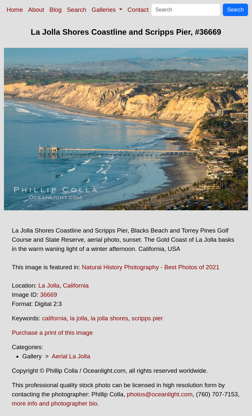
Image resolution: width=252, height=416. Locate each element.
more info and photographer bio (54, 403)
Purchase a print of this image (52, 332)
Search (76, 9)
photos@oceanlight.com (160, 394)
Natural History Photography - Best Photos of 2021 (151, 267)
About (36, 9)
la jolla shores (109, 318)
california (54, 318)
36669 (48, 294)
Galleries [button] (104, 9)
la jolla (78, 318)
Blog (56, 9)
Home (15, 9)
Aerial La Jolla (71, 356)
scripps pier (147, 318)
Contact (138, 9)
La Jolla (48, 285)
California (76, 285)
